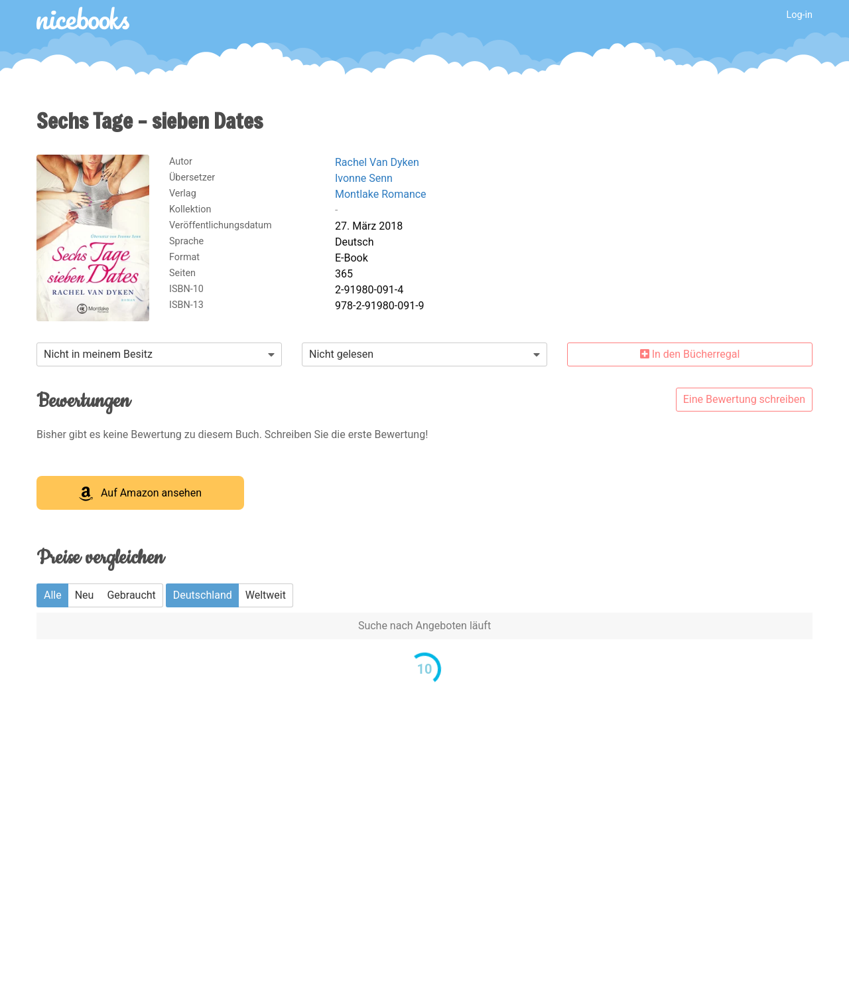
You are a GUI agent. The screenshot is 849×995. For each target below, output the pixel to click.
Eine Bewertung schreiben (744, 399)
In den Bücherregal (690, 354)
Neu (84, 595)
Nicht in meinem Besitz (98, 354)
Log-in (800, 15)
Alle (53, 595)
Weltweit (265, 595)
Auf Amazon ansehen (140, 494)
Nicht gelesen (341, 354)
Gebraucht (131, 595)
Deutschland (202, 595)
